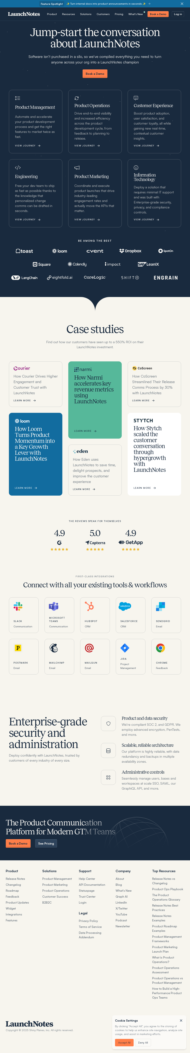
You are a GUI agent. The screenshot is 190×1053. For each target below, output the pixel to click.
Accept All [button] (124, 1042)
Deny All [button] (143, 1042)
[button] (181, 1020)
